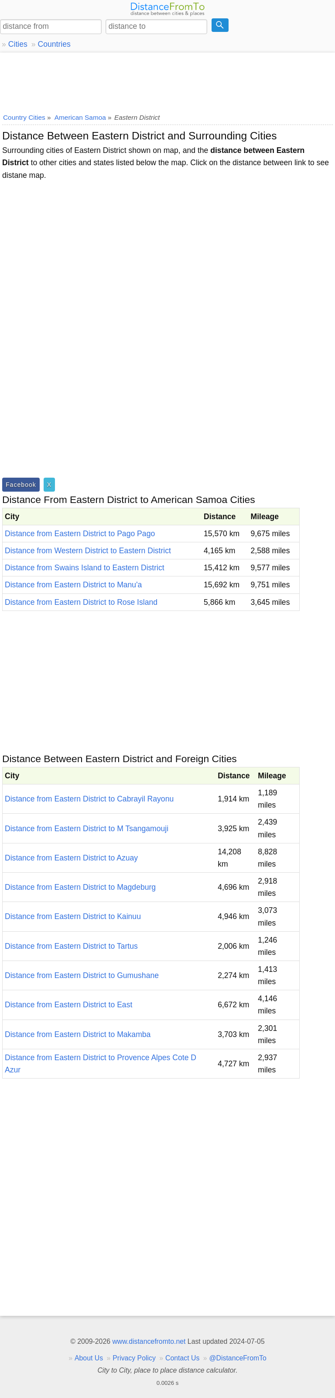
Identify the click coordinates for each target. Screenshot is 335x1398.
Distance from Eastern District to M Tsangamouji (86, 828)
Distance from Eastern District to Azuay (71, 857)
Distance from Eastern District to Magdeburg (80, 887)
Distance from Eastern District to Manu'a (73, 584)
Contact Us (182, 1358)
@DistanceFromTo (238, 1358)
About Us (89, 1358)
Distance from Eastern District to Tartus (71, 946)
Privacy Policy (134, 1358)
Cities (17, 44)
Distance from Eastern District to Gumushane (82, 975)
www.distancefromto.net (148, 1341)
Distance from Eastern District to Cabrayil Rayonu (89, 798)
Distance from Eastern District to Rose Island (81, 602)
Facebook (21, 484)
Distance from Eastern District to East (68, 1004)
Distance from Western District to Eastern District (88, 550)
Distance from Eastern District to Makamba (77, 1034)
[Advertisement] (167, 81)
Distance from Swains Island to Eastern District (84, 567)
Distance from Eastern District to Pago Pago (80, 533)
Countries (54, 44)
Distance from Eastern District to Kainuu (73, 916)
